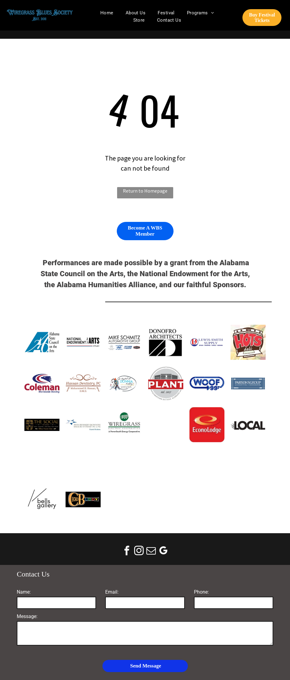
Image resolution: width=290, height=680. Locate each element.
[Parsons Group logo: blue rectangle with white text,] (248, 383)
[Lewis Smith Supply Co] (206, 342)
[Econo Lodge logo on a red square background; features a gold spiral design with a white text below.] (206, 424)
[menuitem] (107, 12)
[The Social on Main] (41, 424)
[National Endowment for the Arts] (83, 342)
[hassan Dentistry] (83, 383)
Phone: (201, 592)
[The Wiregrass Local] (248, 424)
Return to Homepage (145, 191)
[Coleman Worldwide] (41, 383)
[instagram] (139, 551)
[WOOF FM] (206, 383)
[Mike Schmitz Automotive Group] (124, 342)
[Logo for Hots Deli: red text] (248, 342)
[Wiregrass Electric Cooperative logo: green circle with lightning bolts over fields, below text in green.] (124, 424)
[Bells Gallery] (41, 499)
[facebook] (126, 551)
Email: (112, 592)
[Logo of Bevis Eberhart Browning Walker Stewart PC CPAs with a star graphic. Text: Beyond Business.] (83, 424)
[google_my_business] (163, 551)
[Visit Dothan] (165, 424)
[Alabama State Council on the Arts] (41, 342)
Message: (27, 616)
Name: (24, 592)
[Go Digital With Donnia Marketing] (124, 383)
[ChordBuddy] (83, 499)
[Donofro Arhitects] (165, 342)
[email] (151, 551)
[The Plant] (165, 383)
